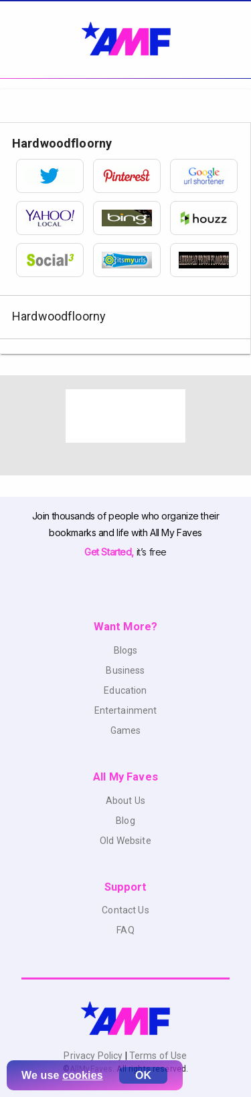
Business (125, 670)
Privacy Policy (94, 1055)
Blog (125, 820)
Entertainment (125, 710)
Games (125, 730)
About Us (125, 800)
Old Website (125, 840)
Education (125, 690)
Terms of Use (157, 1055)
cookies (82, 1075)
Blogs (126, 650)
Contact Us (125, 910)
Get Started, (110, 552)
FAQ (125, 930)
